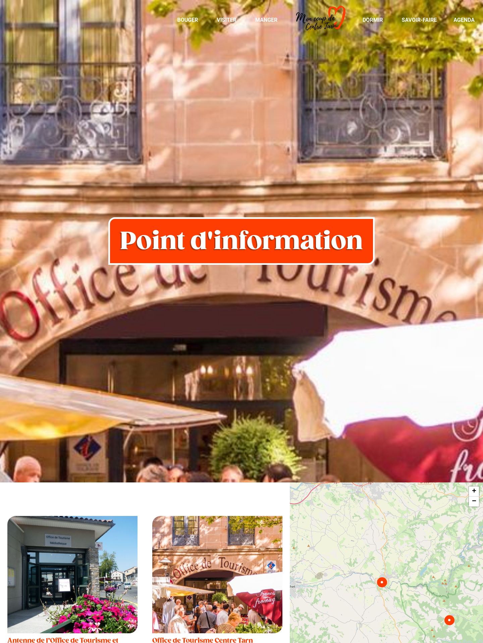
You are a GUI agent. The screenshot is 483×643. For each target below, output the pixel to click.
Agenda (464, 20)
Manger (266, 20)
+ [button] (474, 491)
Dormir (373, 20)
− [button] (474, 501)
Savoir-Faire (419, 20)
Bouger (187, 20)
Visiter (226, 20)
